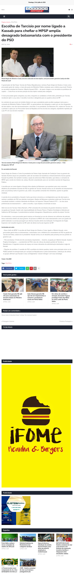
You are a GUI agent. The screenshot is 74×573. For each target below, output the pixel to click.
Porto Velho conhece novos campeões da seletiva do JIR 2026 (8, 544)
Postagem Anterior (8, 321)
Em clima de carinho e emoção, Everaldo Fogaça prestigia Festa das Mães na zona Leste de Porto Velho (61, 297)
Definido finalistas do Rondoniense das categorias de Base (26, 544)
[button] (4, 16)
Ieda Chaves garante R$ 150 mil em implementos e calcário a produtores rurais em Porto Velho (36, 296)
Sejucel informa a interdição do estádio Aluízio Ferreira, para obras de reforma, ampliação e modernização (44, 547)
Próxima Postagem (65, 321)
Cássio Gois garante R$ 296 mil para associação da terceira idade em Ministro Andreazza (12, 296)
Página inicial (6, 22)
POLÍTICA (14, 22)
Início (3, 9)
